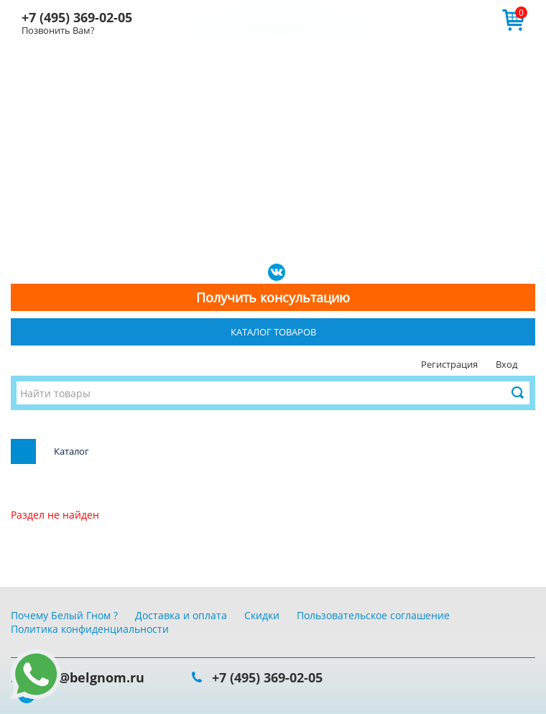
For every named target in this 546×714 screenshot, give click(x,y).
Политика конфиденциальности (90, 629)
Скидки (261, 615)
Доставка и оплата (181, 615)
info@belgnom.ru (88, 677)
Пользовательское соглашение (373, 615)
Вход (506, 364)
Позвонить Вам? (58, 30)
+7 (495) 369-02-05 (77, 17)
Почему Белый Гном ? (64, 615)
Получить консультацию (273, 297)
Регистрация (449, 364)
